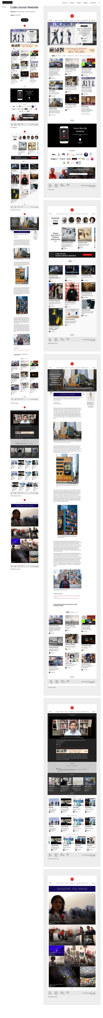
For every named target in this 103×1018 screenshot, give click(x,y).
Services (72, 3)
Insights (85, 3)
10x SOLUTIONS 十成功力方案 (7, 3)
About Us (64, 3)
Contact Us (93, 3)
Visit (23, 20)
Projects (79, 3)
